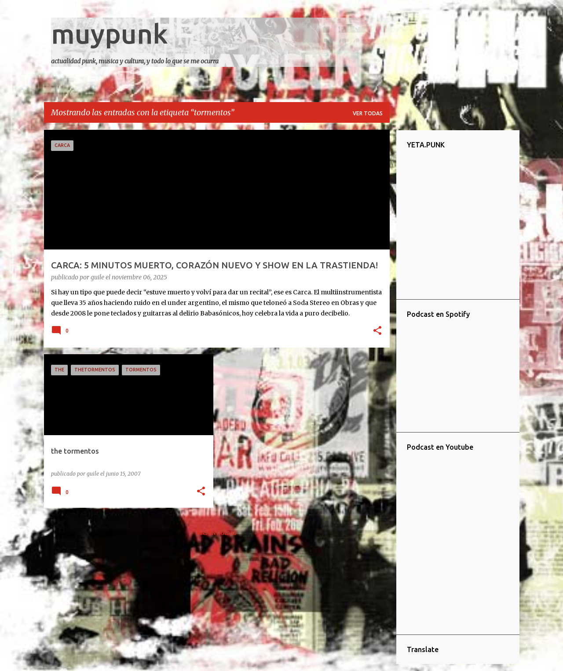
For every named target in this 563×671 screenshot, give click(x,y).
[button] (377, 331)
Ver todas (368, 113)
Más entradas (217, 533)
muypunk (109, 33)
